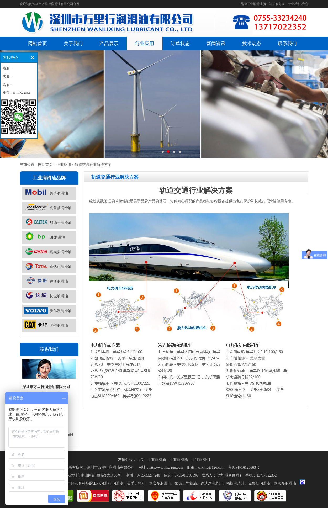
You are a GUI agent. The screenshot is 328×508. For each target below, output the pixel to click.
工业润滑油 (156, 460)
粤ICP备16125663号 (244, 467)
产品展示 (108, 43)
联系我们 (287, 43)
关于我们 (73, 43)
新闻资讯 (216, 43)
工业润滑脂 (179, 460)
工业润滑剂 (201, 460)
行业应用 (144, 43)
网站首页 (37, 43)
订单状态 (180, 43)
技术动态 (251, 43)
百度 (140, 460)
